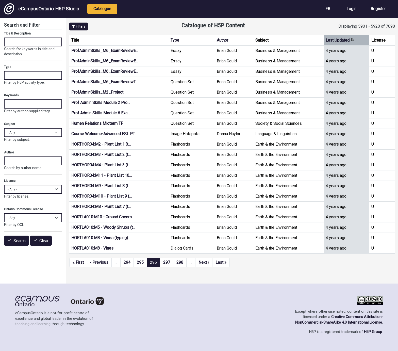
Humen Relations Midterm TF (97, 123)
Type (175, 40)
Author (222, 40)
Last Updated (340, 40)
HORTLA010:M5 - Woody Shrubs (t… (103, 227)
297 (166, 262)
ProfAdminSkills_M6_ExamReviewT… (104, 81)
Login (351, 8)
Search (19, 240)
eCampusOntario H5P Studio (41, 8)
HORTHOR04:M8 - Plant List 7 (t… (101, 206)
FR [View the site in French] (327, 8)
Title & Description (17, 33)
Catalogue (102, 8)
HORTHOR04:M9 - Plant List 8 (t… (101, 185)
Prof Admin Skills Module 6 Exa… (100, 113)
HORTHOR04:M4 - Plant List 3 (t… (101, 165)
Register (378, 8)
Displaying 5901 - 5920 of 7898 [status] (366, 26)
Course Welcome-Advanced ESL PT (103, 133)
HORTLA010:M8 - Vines (92, 248)
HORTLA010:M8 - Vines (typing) (99, 237)
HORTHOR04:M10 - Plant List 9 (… (101, 196)
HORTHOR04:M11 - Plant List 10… (101, 175)
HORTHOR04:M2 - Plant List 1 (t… (101, 144)
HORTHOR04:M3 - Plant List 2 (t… (101, 154)
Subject (9, 124)
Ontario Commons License (23, 209)
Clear (43, 240)
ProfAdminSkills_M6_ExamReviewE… (104, 50)
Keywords (11, 95)
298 (179, 262)
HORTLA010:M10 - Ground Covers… (102, 217)
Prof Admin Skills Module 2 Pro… (100, 102)
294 (127, 262)
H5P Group (373, 332)
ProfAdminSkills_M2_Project (97, 92)
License (9, 181)
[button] (78, 26)
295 (140, 262)
